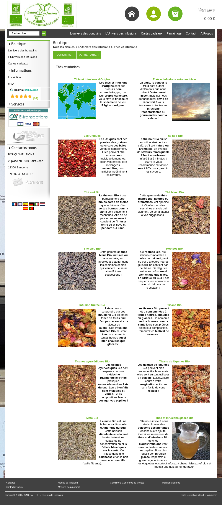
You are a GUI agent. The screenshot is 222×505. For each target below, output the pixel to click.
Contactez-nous (14, 487)
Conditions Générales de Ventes (127, 482)
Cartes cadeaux (151, 33)
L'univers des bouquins (85, 33)
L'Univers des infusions (22, 57)
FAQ (11, 83)
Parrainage (173, 33)
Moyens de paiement (69, 487)
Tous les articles (64, 47)
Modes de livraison (68, 482)
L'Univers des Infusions (121, 33)
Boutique (18, 43)
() (35, 98)
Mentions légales (171, 482)
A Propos (207, 33)
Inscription (14, 77)
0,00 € (209, 18)
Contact (191, 33)
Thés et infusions (125, 47)
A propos (10, 482)
